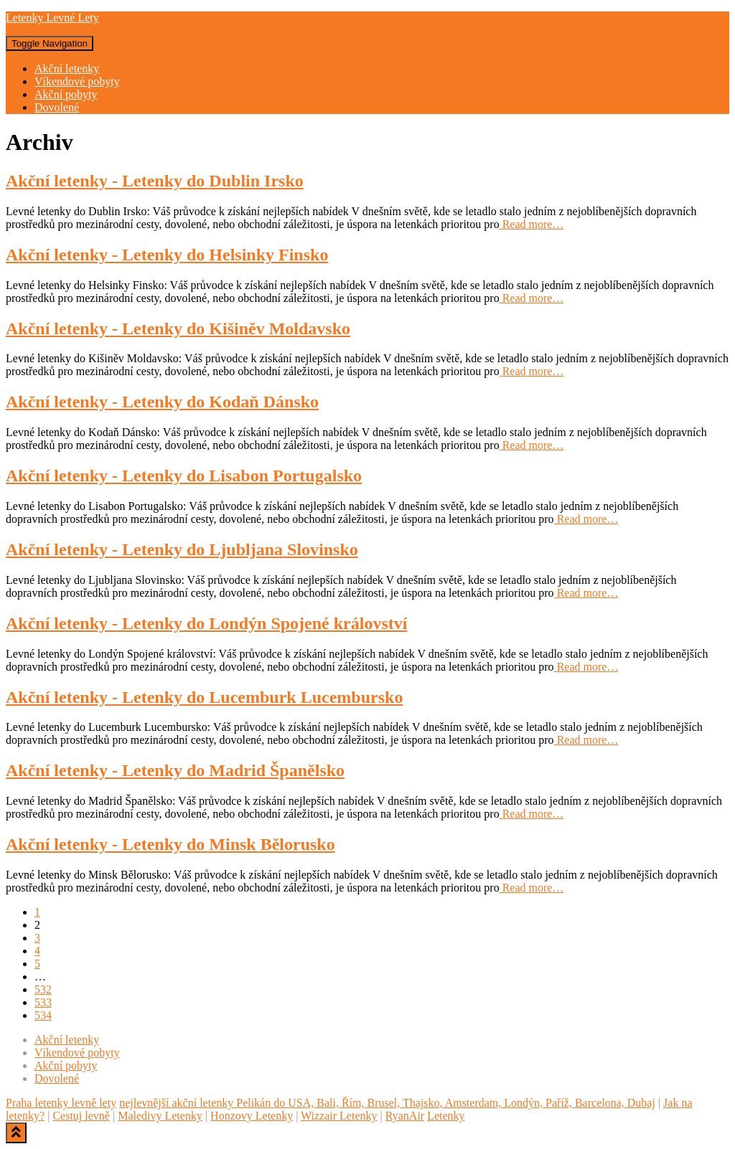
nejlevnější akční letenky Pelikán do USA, (216, 1103)
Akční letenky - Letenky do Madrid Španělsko (175, 770)
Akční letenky (66, 68)
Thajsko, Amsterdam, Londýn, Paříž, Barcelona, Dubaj (527, 1103)
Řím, (352, 1103)
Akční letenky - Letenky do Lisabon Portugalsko (184, 475)
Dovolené (56, 107)
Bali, (326, 1103)
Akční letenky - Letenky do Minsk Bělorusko (170, 844)
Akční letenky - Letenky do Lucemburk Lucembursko (204, 697)
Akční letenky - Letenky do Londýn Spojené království (206, 623)
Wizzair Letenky (339, 1116)
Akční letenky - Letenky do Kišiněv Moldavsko (178, 328)
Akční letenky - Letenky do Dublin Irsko (155, 180)
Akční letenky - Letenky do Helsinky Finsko (167, 254)
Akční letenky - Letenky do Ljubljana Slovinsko (182, 549)
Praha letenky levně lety (61, 1103)
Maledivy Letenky (160, 1116)
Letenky (445, 1116)
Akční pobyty (66, 94)
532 (43, 989)
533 (43, 1002)
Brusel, (382, 1103)
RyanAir (404, 1116)
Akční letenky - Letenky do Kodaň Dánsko (162, 401)
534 (43, 1015)
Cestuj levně (81, 1116)
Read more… (532, 224)
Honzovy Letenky (251, 1116)
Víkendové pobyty (77, 81)
